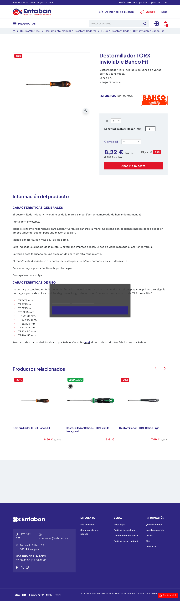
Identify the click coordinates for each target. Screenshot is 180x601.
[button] (166, 23)
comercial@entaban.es (41, 2)
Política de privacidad (126, 541)
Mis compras (87, 524)
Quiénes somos (154, 524)
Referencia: (108, 95)
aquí (87, 342)
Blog (148, 541)
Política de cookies (124, 530)
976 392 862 (20, 2)
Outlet (149, 535)
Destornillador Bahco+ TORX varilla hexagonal (87, 429)
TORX (104, 30)
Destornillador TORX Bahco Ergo (139, 428)
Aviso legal (119, 524)
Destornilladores (85, 30)
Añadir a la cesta (133, 166)
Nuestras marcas (155, 530)
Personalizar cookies (83, 302)
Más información (61, 302)
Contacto (151, 546)
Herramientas (30, 30)
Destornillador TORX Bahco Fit (31, 428)
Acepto (90, 310)
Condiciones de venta (126, 535)
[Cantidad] (131, 141)
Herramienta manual (58, 30)
